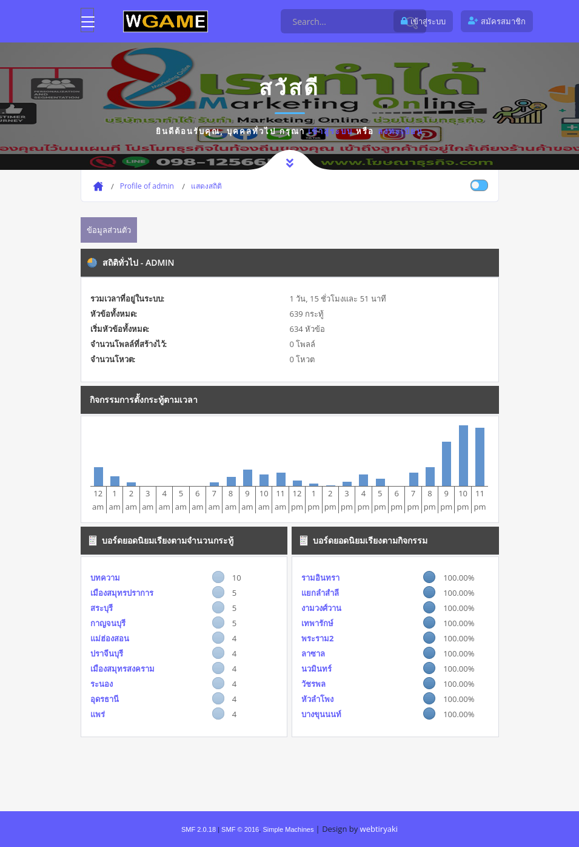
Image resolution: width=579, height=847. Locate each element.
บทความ (105, 577)
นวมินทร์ (316, 668)
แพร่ (97, 714)
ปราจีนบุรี (106, 653)
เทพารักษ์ (317, 623)
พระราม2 (317, 638)
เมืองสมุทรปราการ (121, 592)
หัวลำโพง (317, 698)
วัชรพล (313, 683)
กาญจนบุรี (108, 623)
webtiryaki (379, 828)
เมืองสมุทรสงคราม (122, 668)
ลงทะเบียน (400, 131)
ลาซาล (313, 653)
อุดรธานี (104, 698)
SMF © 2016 (240, 829)
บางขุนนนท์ (321, 714)
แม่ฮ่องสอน (109, 638)
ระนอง (101, 683)
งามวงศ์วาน (321, 607)
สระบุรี (101, 607)
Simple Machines (288, 829)
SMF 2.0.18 (198, 829)
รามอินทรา (320, 577)
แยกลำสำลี (320, 592)
